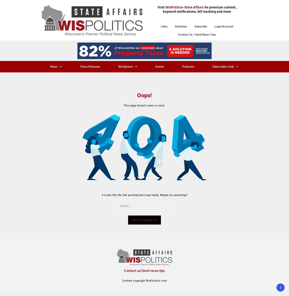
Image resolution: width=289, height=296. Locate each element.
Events (160, 66)
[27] (144, 50)
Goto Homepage (144, 220)
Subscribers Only (226, 66)
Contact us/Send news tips (144, 271)
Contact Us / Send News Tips (197, 34)
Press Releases (90, 66)
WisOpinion (127, 66)
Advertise (181, 26)
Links (164, 26)
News (56, 66)
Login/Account (224, 26)
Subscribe (200, 26)
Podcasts (188, 66)
